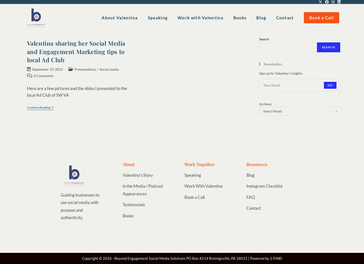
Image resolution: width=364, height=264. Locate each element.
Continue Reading (40, 107)
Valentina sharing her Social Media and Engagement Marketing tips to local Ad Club (76, 51)
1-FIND (276, 258)
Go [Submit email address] (330, 85)
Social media (109, 69)
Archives (265, 104)
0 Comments (43, 76)
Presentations (85, 69)
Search (264, 39)
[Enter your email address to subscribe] (299, 85)
